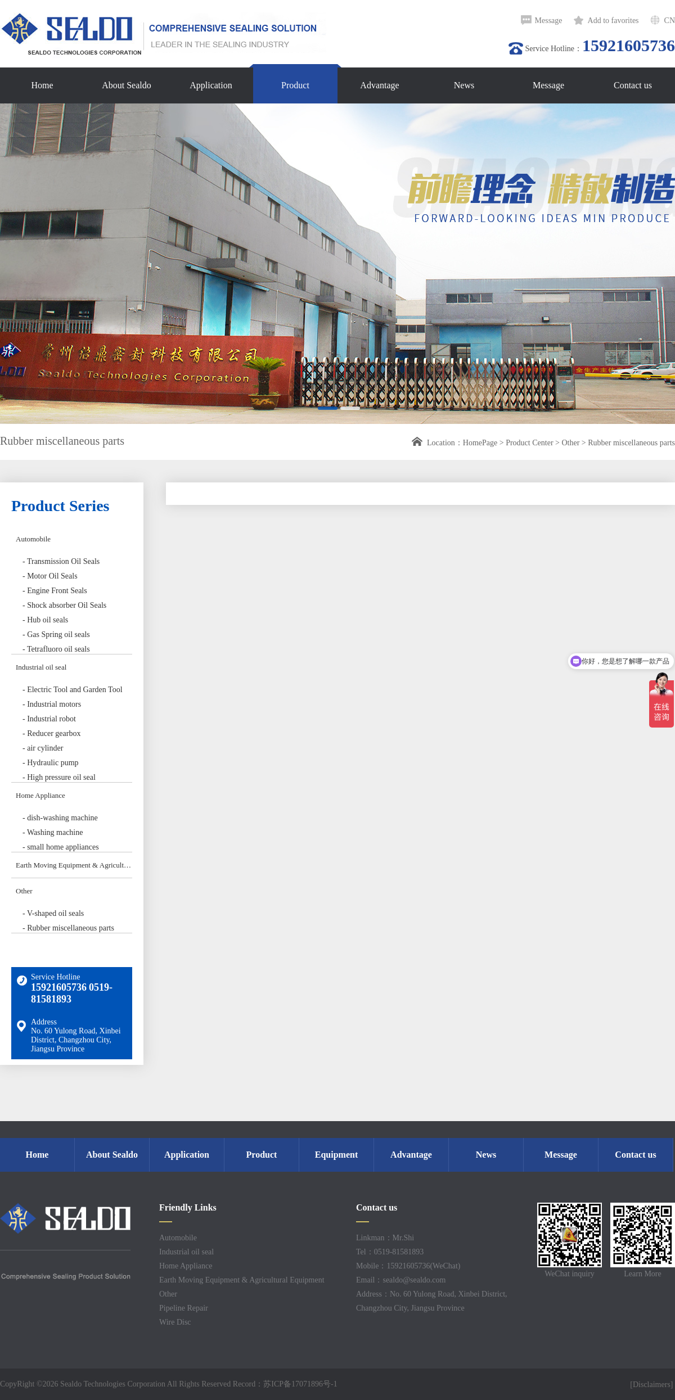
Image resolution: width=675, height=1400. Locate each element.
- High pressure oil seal (59, 777)
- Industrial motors (51, 704)
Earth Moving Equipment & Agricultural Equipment (74, 865)
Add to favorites (613, 20)
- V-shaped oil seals (53, 913)
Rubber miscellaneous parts (631, 443)
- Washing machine (52, 832)
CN (669, 20)
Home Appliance (40, 795)
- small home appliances (60, 847)
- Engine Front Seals (54, 590)
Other (570, 443)
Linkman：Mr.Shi (385, 1238)
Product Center (529, 443)
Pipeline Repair (183, 1308)
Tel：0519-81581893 (390, 1252)
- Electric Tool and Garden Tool (72, 689)
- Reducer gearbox (51, 733)
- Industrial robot (49, 719)
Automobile (33, 539)
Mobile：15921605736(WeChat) (408, 1266)
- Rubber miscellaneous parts (68, 928)
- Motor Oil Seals (50, 576)
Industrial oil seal (41, 667)
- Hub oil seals (45, 620)
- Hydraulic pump (50, 762)
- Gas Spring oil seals (56, 634)
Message (548, 20)
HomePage (480, 443)
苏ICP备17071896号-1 (300, 1384)
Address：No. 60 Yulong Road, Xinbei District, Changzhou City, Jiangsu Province (431, 1301)
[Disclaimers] (652, 1384)
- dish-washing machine (60, 818)
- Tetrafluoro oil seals (56, 649)
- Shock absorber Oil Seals (64, 605)
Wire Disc (175, 1322)
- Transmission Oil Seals (61, 561)
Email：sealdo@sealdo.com (401, 1280)
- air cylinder (42, 748)
